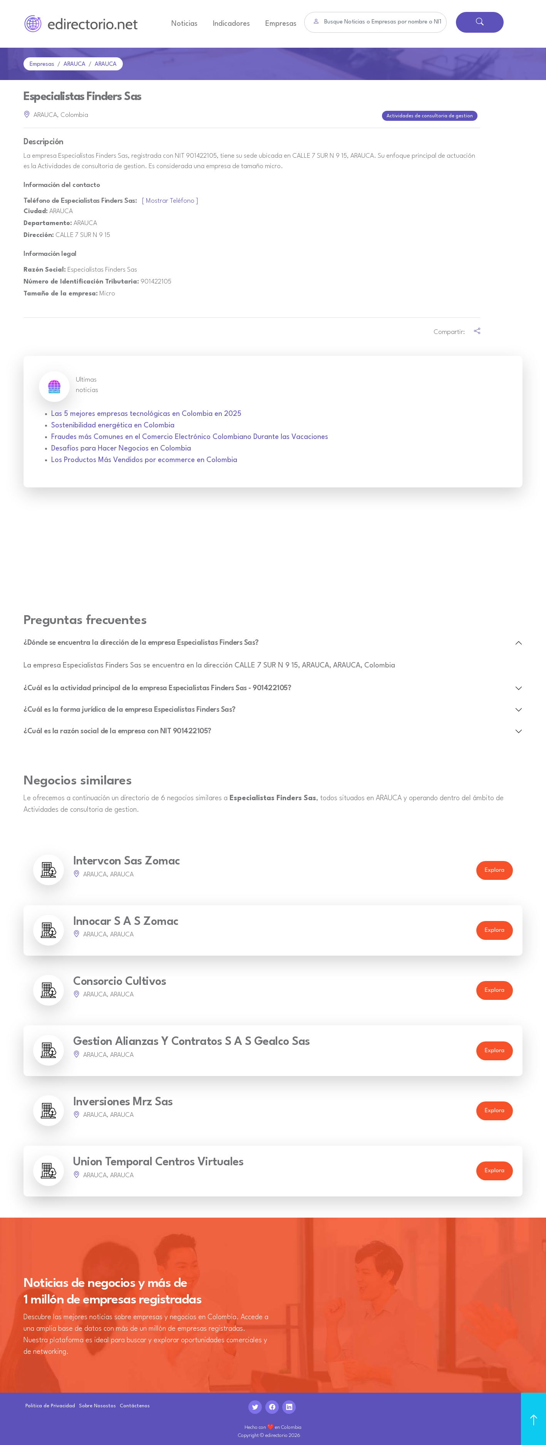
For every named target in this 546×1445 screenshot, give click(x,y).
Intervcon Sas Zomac (126, 859)
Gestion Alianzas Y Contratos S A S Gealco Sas (191, 1039)
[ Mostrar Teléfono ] (170, 198)
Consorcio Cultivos (119, 979)
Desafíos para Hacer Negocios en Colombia (121, 446)
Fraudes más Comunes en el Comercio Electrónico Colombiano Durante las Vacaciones (189, 434)
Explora (494, 868)
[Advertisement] (273, 552)
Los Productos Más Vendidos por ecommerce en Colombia (144, 457)
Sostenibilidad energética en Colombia (112, 423)
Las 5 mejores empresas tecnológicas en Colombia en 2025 (146, 411)
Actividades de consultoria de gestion (430, 114)
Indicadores (231, 23)
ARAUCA (74, 64)
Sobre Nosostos (97, 1403)
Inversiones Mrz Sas (123, 1100)
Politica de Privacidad (50, 1403)
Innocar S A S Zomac (126, 919)
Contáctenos (135, 1403)
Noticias (184, 23)
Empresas (280, 23)
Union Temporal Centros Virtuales (158, 1160)
